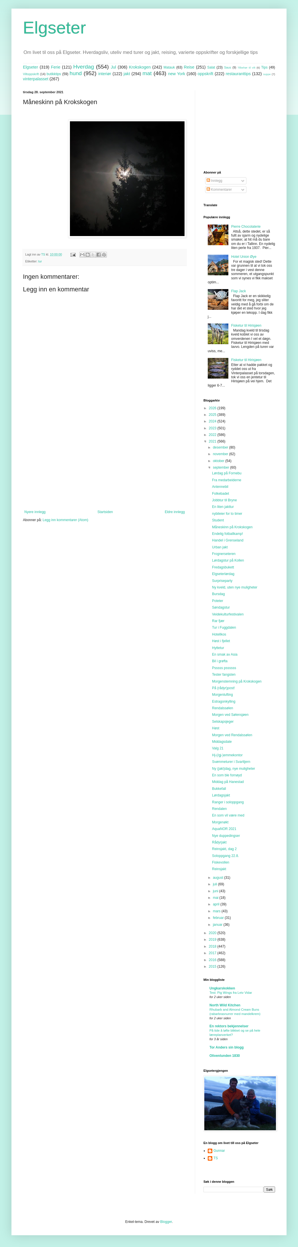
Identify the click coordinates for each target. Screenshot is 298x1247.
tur (40, 261)
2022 (213, 435)
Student (218, 520)
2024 (213, 421)
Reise (189, 67)
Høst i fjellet (221, 641)
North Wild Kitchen (224, 1005)
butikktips (54, 74)
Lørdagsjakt (221, 795)
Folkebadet (220, 494)
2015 (213, 967)
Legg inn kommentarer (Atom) (65, 520)
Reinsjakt (219, 869)
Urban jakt (220, 547)
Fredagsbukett (223, 567)
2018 (213, 946)
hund (76, 73)
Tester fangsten (224, 675)
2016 (213, 960)
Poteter (217, 601)
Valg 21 (217, 748)
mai (216, 898)
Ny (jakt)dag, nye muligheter (233, 769)
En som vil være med (228, 815)
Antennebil (220, 487)
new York (176, 73)
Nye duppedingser (226, 836)
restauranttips (238, 73)
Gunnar (219, 1151)
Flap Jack (238, 291)
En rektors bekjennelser (228, 1026)
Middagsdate (222, 742)
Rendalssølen (222, 708)
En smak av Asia (225, 654)
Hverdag (83, 67)
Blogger (166, 1222)
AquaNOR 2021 (224, 829)
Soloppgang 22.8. (225, 856)
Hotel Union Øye (243, 257)
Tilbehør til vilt (246, 67)
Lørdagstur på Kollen (228, 560)
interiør (104, 73)
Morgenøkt (220, 822)
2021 (213, 441)
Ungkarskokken (222, 988)
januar (218, 925)
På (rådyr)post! (223, 688)
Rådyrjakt (219, 842)
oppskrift (205, 73)
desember (221, 447)
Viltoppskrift (31, 74)
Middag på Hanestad (228, 782)
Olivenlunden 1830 (224, 1056)
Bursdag (218, 594)
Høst (215, 728)
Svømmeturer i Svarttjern (231, 762)
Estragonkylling (223, 702)
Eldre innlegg (175, 512)
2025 (213, 415)
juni (216, 891)
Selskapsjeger (223, 722)
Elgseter (54, 27)
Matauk (169, 67)
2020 (213, 933)
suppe (266, 74)
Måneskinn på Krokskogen (232, 527)
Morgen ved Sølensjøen (230, 715)
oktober (219, 461)
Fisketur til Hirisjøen (246, 326)
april (216, 904)
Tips (264, 67)
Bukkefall (219, 789)
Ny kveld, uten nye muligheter (234, 587)
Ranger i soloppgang (228, 802)
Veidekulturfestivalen (228, 614)
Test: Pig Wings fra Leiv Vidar (230, 992)
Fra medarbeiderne (226, 480)
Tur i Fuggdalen (224, 628)
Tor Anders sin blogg (226, 1047)
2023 (213, 428)
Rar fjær (218, 621)
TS (215, 1158)
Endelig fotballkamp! (227, 534)
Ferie (55, 67)
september (221, 467)
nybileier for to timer (227, 514)
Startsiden (105, 512)
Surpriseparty (222, 581)
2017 (213, 953)
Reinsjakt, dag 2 (224, 849)
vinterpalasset (35, 79)
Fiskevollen (220, 862)
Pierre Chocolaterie (246, 227)
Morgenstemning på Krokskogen (237, 681)
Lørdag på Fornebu (227, 473)
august (218, 878)
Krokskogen (140, 67)
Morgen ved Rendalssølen (232, 735)
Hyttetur (218, 648)
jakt (126, 73)
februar (219, 918)
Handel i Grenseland (227, 540)
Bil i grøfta (220, 661)
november (221, 454)
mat (147, 73)
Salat (211, 67)
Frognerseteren (224, 554)
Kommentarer (219, 190)
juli (215, 884)
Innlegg (214, 181)
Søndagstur (221, 607)
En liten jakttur (223, 507)
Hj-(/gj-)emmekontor (227, 755)
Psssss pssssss (224, 668)
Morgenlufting (222, 695)
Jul (113, 67)
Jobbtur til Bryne (224, 500)
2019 (213, 940)
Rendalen (219, 809)
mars (217, 911)
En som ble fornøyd (227, 775)
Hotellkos (219, 634)
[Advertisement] (104, 462)
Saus (227, 67)
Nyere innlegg (35, 512)
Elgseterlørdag (223, 574)
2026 (213, 408)
